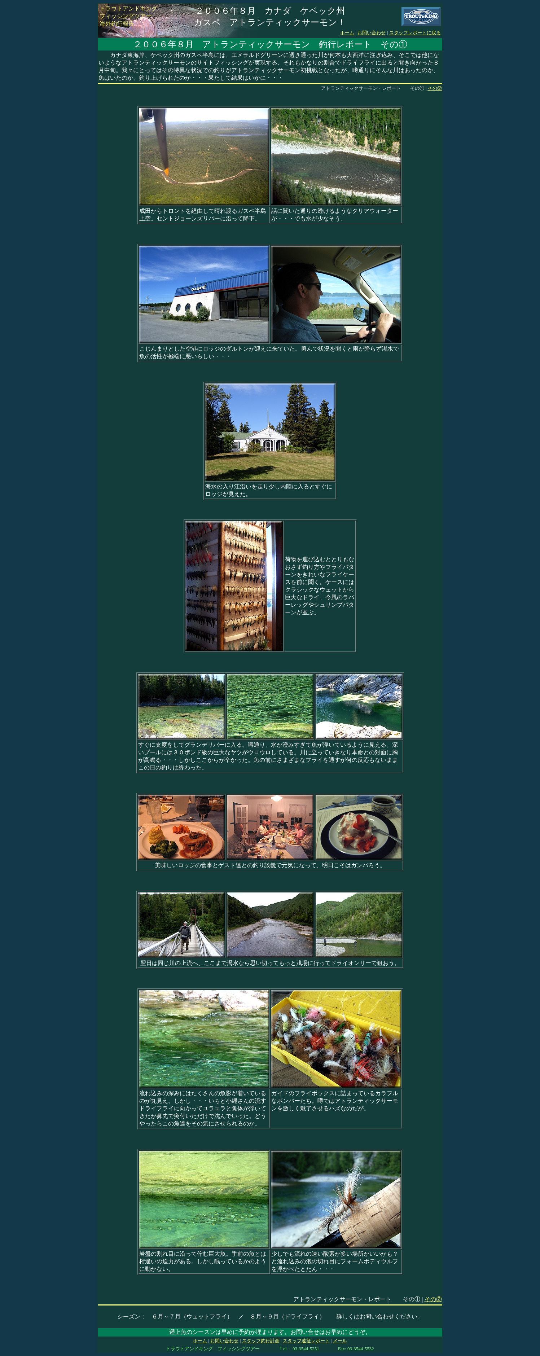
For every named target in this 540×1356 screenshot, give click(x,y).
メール (340, 1340)
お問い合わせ (371, 32)
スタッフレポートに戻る (415, 32)
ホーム (347, 32)
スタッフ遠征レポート (306, 1340)
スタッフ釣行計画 (261, 1340)
